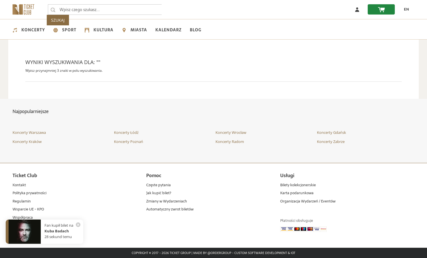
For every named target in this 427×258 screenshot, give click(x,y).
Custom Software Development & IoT (264, 253)
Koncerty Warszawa (29, 132)
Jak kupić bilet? (158, 193)
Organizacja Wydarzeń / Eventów (308, 201)
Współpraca (23, 217)
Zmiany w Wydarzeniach (166, 201)
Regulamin (22, 201)
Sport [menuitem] (64, 30)
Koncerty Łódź (126, 132)
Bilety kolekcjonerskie (298, 185)
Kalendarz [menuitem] (168, 30)
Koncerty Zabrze (331, 141)
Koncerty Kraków (27, 141)
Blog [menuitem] (195, 30)
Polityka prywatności (29, 193)
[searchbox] (105, 9)
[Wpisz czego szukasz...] (53, 9)
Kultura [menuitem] (99, 30)
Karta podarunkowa (297, 193)
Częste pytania (158, 185)
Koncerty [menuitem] (29, 30)
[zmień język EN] (404, 9)
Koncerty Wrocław (230, 132)
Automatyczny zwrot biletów (170, 209)
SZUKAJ (173, 9)
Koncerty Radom (229, 141)
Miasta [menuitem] (134, 30)
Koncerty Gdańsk (331, 132)
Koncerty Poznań (128, 141)
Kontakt (19, 185)
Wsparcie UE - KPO (28, 209)
